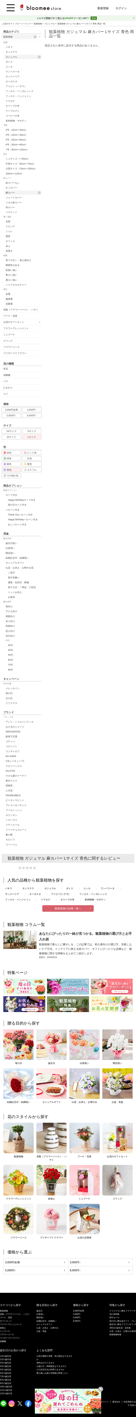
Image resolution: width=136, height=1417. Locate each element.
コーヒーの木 (13, 115)
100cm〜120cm (14, 173)
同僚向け (10, 626)
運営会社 (116, 1402)
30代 (10, 645)
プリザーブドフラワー (15, 353)
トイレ (9, 231)
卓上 (8, 246)
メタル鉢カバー (14, 202)
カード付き (11, 495)
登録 (93, 18)
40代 (10, 650)
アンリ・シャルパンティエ (20, 721)
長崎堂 (9, 785)
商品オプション (10, 490)
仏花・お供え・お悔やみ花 (20, 567)
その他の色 (10, 475)
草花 (5, 368)
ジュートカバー (14, 197)
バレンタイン (13, 688)
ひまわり (8, 387)
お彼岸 (11, 597)
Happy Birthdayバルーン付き (23, 519)
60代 (10, 660)
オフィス (10, 241)
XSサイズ (11, 431)
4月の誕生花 (5, 1366)
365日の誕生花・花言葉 (120, 1328)
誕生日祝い (11, 543)
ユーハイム (11, 844)
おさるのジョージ (15, 726)
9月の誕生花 (5, 1383)
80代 (10, 669)
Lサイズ (32, 437)
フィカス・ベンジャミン (18, 96)
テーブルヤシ (13, 111)
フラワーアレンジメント (16, 328)
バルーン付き (13, 509)
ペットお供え (15, 592)
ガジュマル (50, 24)
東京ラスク (11, 780)
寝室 (8, 236)
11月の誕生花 (6, 1390)
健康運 (9, 299)
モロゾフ (10, 839)
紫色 (7, 464)
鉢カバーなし (13, 182)
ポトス (9, 61)
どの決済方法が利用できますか (50, 1369)
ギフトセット (6, 1321)
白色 (28, 458)
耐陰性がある (13, 265)
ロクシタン (11, 815)
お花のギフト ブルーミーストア (17, 24)
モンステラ (11, 52)
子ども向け (11, 611)
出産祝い (10, 548)
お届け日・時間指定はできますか (51, 1366)
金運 (8, 294)
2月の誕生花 (5, 1359)
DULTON (10, 771)
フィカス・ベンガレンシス (20, 91)
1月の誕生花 (5, 1356)
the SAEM (11, 756)
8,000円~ (31, 415)
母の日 (9, 693)
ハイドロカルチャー (16, 284)
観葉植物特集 (115, 1334)
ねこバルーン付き (17, 524)
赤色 (7, 452)
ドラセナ (10, 101)
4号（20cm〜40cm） (17, 135)
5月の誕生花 (5, 1369)
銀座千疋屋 (11, 736)
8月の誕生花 (5, 1380)
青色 (7, 470)
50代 (10, 654)
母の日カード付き (17, 504)
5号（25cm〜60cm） (17, 139)
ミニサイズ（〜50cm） (18, 158)
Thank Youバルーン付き (20, 514)
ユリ (5, 393)
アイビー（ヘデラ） (16, 86)
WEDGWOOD (13, 731)
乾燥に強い (11, 270)
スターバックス (14, 766)
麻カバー (23, 192)
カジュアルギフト (15, 562)
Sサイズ (32, 431)
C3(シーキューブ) (15, 761)
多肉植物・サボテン (16, 120)
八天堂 (9, 790)
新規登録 (103, 8)
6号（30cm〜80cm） (17, 144)
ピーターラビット (15, 800)
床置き (9, 251)
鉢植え (3, 1328)
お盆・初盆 (41, 1331)
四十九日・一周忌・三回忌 (22, 587)
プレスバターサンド (16, 805)
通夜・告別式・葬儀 (18, 582)
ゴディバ (10, 741)
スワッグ (8, 341)
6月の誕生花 (5, 1373)
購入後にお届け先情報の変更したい (52, 1373)
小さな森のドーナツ (16, 775)
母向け (9, 606)
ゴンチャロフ (13, 751)
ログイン (121, 8)
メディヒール (13, 824)
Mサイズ (11, 437)
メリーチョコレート (16, 829)
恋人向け (10, 631)
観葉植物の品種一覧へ (68, 908)
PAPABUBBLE (13, 795)
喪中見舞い (14, 577)
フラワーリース (11, 347)
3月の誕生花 (5, 1363)
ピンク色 (30, 452)
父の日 (9, 698)
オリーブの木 (13, 105)
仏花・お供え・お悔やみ (47, 1328)
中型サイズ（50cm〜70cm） (20, 163)
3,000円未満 (11, 409)
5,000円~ (11, 415)
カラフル (30, 470)
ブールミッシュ (14, 810)
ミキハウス (11, 820)
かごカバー (11, 187)
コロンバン (11, 746)
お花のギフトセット (13, 322)
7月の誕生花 (5, 1376)
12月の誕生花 (6, 1393)
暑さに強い (11, 280)
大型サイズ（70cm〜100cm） (21, 168)
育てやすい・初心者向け (18, 260)
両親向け (10, 616)
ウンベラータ (13, 71)
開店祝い (10, 553)
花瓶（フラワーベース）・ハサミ (20, 309)
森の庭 (9, 834)
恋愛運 (9, 303)
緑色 (7, 458)
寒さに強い (11, 275)
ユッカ (9, 66)
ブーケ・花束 (10, 315)
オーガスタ (11, 81)
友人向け (10, 621)
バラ (5, 381)
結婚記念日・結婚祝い (17, 558)
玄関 (8, 221)
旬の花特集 (114, 1314)
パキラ (9, 47)
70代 (10, 664)
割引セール (114, 1317)
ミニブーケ (9, 334)
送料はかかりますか (45, 1363)
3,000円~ (31, 409)
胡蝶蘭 (6, 375)
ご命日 (11, 572)
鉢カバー (7, 178)
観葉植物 (38, 24)
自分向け (10, 635)
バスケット (11, 212)
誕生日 (39, 1311)
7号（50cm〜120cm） (17, 149)
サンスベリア (13, 76)
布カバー (10, 207)
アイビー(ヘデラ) (60, 894)
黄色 (28, 464)
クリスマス (11, 703)
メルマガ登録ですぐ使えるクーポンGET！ (63, 18)
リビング (10, 226)
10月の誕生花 (6, 1386)
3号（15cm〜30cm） (17, 130)
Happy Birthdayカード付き (21, 500)
